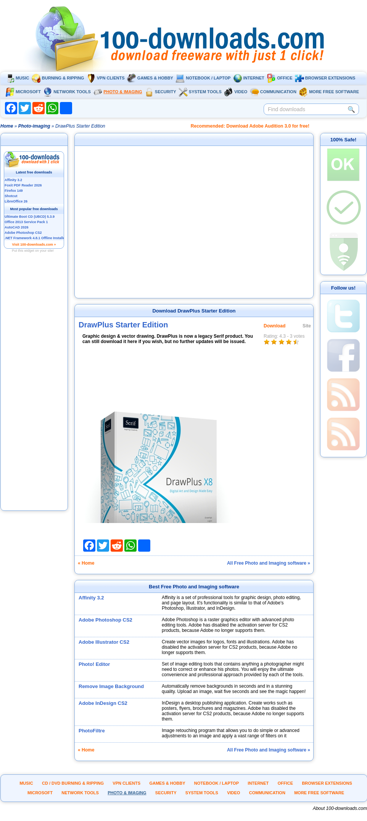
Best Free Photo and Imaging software (194, 586)
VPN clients (106, 78)
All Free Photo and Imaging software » (268, 563)
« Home (86, 563)
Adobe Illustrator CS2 (104, 642)
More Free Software (329, 91)
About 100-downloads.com (340, 808)
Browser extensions (325, 78)
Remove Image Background (111, 686)
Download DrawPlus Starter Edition (193, 311)
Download (274, 326)
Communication (273, 91)
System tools (200, 91)
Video (235, 91)
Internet (248, 78)
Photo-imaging (34, 126)
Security (160, 91)
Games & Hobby (150, 78)
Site (307, 326)
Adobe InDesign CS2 (103, 703)
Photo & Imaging (117, 91)
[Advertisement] (34, 394)
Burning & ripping (58, 78)
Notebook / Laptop (202, 78)
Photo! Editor (94, 664)
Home (6, 126)
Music (17, 78)
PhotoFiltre (92, 731)
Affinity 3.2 (91, 598)
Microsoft (23, 91)
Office (279, 78)
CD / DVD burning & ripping (73, 783)
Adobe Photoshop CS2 (105, 620)
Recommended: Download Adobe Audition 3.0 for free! (250, 126)
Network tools (67, 91)
